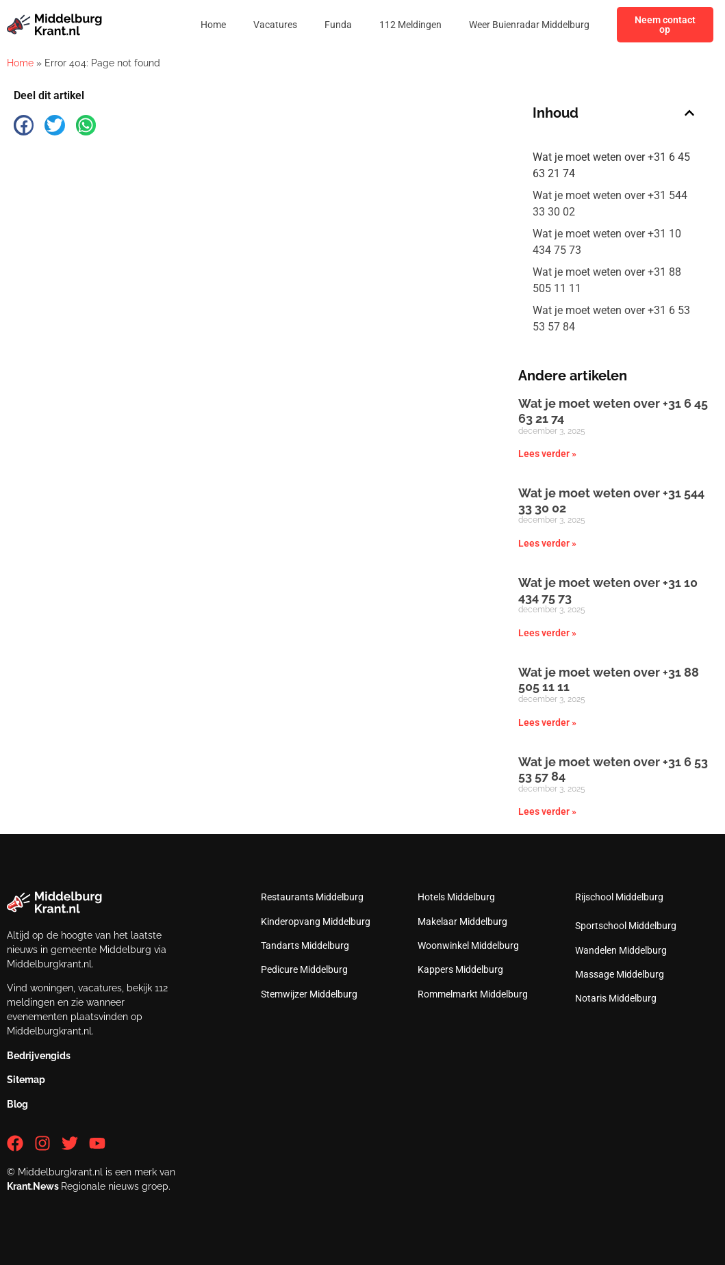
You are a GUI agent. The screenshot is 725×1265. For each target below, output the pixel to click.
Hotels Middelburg (456, 896)
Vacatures (275, 24)
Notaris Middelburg (616, 998)
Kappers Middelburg (460, 969)
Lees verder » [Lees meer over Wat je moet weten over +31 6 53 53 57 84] (547, 811)
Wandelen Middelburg (621, 950)
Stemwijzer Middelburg (309, 994)
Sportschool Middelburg (625, 925)
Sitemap (26, 1079)
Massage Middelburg (619, 974)
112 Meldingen (410, 24)
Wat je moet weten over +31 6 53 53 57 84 (611, 318)
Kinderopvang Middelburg (315, 921)
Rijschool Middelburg (619, 896)
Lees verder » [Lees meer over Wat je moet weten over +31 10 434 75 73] (547, 632)
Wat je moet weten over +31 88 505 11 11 (607, 280)
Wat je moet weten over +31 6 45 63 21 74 (611, 165)
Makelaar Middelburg (462, 921)
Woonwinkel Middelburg (468, 945)
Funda (338, 24)
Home (213, 24)
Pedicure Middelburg (304, 969)
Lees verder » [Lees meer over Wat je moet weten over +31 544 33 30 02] (547, 543)
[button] (24, 125)
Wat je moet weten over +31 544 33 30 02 (610, 203)
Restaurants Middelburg (312, 896)
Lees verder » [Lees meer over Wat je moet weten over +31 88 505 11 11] (547, 722)
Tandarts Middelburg (305, 945)
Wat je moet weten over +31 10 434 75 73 (607, 242)
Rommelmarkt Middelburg (473, 994)
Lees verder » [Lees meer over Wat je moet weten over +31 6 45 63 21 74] (547, 453)
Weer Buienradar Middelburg (529, 24)
